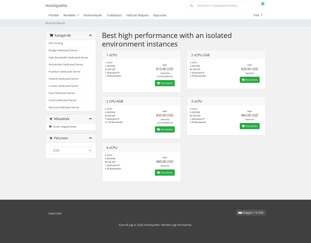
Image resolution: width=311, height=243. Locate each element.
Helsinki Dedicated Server (64, 78)
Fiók (256, 15)
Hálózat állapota (138, 15)
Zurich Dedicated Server (63, 100)
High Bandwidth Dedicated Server (68, 57)
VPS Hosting (56, 43)
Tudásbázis (114, 15)
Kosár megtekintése (62, 126)
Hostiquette (56, 5)
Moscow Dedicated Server (64, 107)
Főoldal (54, 15)
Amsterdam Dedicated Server (66, 64)
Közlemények (93, 15)
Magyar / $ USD (250, 212)
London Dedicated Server (64, 86)
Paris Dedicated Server (62, 93)
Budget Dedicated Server (63, 50)
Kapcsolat (159, 15)
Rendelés (70, 15)
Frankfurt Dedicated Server (64, 71)
